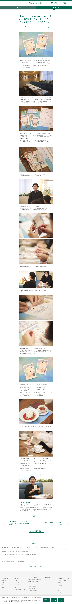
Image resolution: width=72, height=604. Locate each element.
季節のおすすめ (5, 580)
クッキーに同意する (46, 599)
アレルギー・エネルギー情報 (19, 589)
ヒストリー (60, 576)
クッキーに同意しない (54, 599)
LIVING (3, 574)
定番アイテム (5, 582)
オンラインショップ (32, 577)
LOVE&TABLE (16, 578)
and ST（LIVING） (32, 588)
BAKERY (15, 576)
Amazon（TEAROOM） (33, 592)
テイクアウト (16, 582)
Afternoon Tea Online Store (34, 579)
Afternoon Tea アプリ (49, 577)
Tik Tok (59, 592)
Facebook (60, 585)
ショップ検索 (31, 574)
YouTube (60, 590)
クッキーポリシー (11, 601)
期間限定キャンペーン (18, 584)
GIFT (3, 584)
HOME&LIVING (5, 576)
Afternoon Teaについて (63, 574)
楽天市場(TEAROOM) (32, 590)
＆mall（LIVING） (32, 586)
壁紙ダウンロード (47, 579)
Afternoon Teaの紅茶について (20, 586)
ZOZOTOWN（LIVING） (33, 581)
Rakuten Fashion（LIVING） (34, 583)
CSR (3, 587)
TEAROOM (16, 574)
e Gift (15, 587)
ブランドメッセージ (62, 580)
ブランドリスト (61, 582)
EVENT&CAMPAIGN (6, 586)
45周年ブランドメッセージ (63, 578)
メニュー (15, 580)
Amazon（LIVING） (32, 584)
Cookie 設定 (61, 599)
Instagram (60, 588)
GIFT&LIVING (5, 578)
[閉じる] (69, 599)
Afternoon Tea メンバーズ (49, 574)
